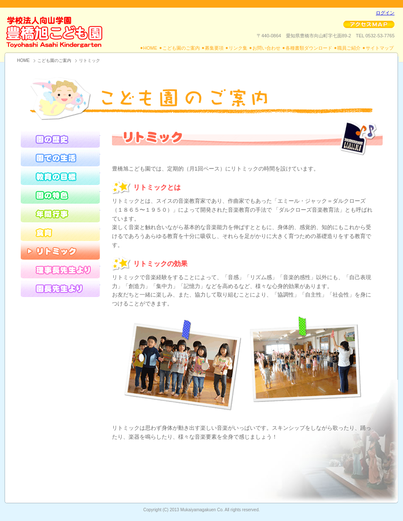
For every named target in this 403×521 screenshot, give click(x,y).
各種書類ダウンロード (308, 47)
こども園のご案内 (181, 47)
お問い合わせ (266, 47)
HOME (150, 47)
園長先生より (60, 287)
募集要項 (214, 47)
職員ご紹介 (349, 47)
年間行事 (60, 213)
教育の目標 (60, 175)
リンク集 (238, 47)
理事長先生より (60, 269)
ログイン (385, 12)
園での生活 (60, 157)
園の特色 (60, 194)
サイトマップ (380, 47)
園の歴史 (60, 138)
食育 (60, 231)
